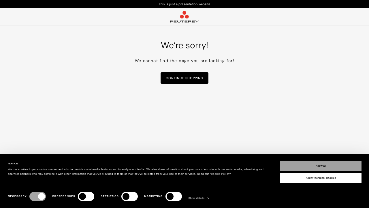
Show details (196, 198)
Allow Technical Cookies (321, 178)
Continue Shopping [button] (185, 78)
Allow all (321, 165)
